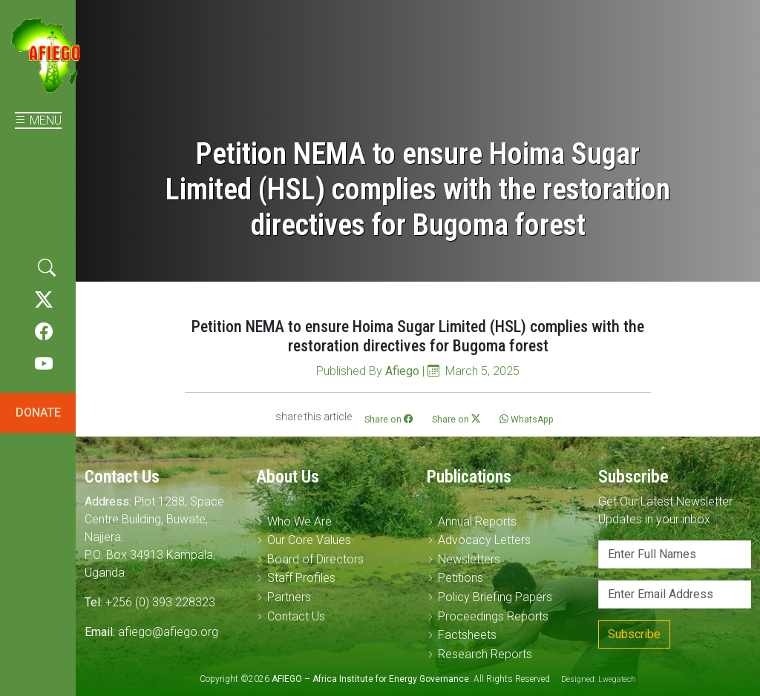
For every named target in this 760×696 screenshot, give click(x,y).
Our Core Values (309, 540)
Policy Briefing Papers (495, 597)
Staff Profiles (301, 578)
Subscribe (634, 634)
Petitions (460, 578)
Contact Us (296, 616)
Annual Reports (477, 521)
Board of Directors (315, 559)
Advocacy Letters (484, 540)
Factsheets (467, 635)
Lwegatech (617, 679)
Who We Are (299, 521)
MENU (38, 120)
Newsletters (469, 559)
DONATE (38, 412)
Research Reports (485, 654)
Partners (289, 597)
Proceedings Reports (493, 616)
